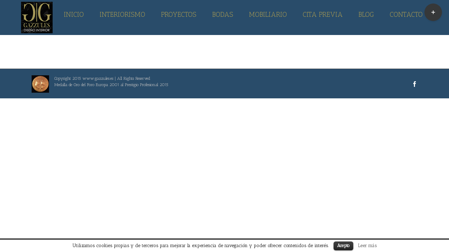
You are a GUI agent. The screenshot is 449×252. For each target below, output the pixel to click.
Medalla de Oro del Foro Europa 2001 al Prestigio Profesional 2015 (111, 84)
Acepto (343, 245)
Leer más (367, 245)
